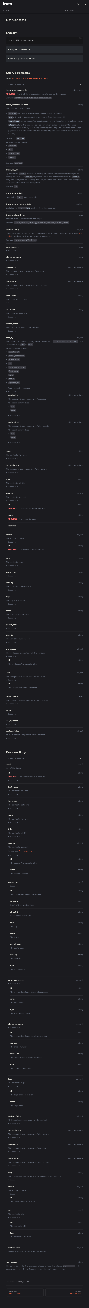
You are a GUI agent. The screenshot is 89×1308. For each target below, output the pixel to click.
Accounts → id (25, 851)
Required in (12, 656)
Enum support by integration (19, 388)
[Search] (78, 4)
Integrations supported (20, 50)
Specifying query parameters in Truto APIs (29, 78)
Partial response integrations (22, 59)
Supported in (13, 250)
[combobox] (44, 84)
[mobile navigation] (85, 4)
